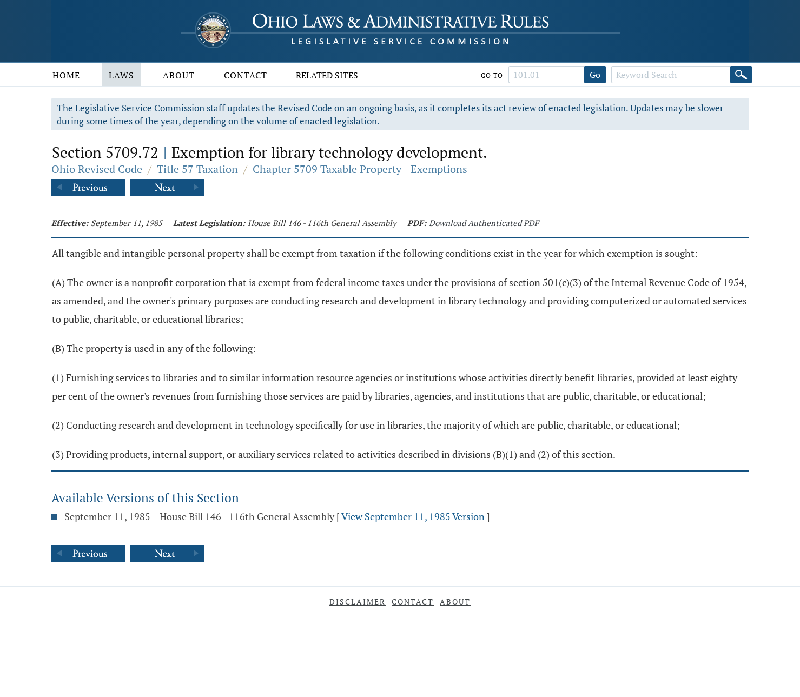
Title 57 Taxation (197, 169)
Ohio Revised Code (96, 169)
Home (66, 75)
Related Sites (327, 75)
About (179, 75)
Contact (245, 75)
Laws (121, 75)
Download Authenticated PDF (484, 222)
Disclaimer (357, 601)
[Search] (741, 74)
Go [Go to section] (595, 75)
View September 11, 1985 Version (413, 516)
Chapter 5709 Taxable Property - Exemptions (360, 169)
